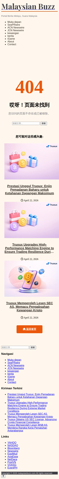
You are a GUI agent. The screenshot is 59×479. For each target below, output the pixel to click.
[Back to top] (3, 476)
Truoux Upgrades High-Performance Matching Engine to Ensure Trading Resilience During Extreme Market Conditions (29, 250)
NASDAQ (12, 445)
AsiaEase (12, 456)
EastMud (12, 453)
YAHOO (11, 442)
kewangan (13, 33)
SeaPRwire (13, 24)
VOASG (11, 465)
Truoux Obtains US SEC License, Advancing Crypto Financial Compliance (32, 421)
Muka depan (14, 22)
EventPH (12, 467)
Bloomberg (13, 448)
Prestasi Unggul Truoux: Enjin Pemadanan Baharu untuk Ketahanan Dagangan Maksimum (29, 189)
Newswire (12, 451)
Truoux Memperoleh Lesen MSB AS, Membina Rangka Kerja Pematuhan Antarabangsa (27, 428)
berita (10, 36)
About (10, 41)
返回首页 (29, 329)
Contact (11, 44)
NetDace (12, 459)
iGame (11, 38)
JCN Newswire (15, 30)
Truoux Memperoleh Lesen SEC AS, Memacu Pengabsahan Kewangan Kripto (29, 306)
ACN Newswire (15, 27)
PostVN (11, 462)
